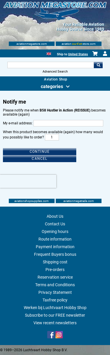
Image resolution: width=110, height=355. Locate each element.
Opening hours (55, 231)
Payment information (55, 246)
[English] (49, 53)
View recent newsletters (55, 322)
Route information (55, 239)
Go (98, 65)
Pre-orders (55, 269)
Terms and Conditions (55, 284)
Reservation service (55, 277)
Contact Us (55, 224)
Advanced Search (55, 71)
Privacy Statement (55, 292)
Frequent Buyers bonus (55, 254)
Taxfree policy (55, 300)
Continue (40, 152)
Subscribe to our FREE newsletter (55, 315)
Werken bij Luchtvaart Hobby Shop (55, 307)
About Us (55, 216)
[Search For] (50, 65)
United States (78, 54)
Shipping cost (55, 262)
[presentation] (28, 181)
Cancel (39, 159)
